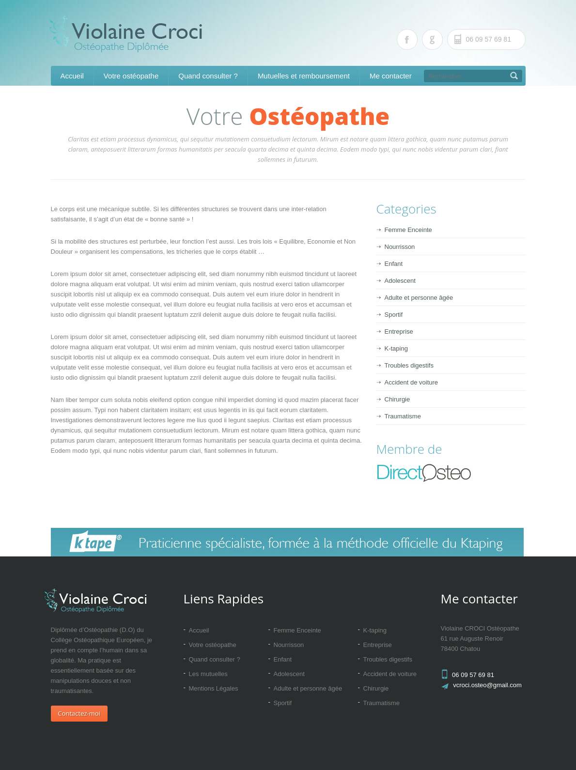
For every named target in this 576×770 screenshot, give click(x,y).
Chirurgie (397, 399)
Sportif (394, 314)
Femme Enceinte (408, 229)
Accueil (72, 76)
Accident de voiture (411, 382)
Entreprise (399, 331)
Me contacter (391, 76)
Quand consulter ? (208, 76)
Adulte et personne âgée (419, 297)
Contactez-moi (79, 713)
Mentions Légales (213, 688)
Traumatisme (403, 416)
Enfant (394, 263)
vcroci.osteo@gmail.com (487, 685)
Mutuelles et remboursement (304, 76)
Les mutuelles (208, 674)
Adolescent (400, 280)
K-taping (396, 348)
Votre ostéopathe (131, 76)
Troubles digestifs (409, 365)
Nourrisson (400, 246)
